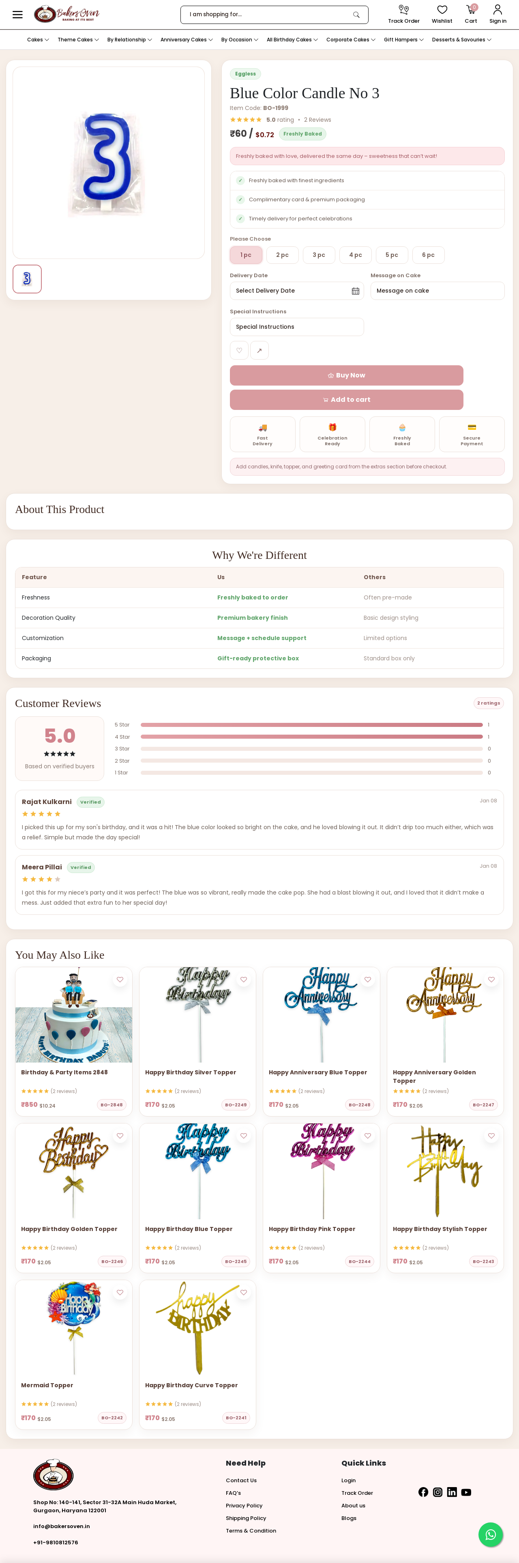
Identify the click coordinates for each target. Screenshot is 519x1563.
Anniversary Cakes (187, 39)
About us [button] (353, 1481)
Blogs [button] (348, 1494)
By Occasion (240, 39)
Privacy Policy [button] (244, 1481)
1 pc (245, 255)
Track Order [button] (357, 1468)
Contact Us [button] (241, 1456)
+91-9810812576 (55, 1518)
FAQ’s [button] (233, 1468)
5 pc (392, 255)
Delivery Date (249, 275)
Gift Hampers (404, 39)
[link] (356, 14)
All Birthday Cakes (292, 39)
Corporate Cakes (351, 39)
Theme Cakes (78, 39)
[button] (18, 15)
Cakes (38, 39)
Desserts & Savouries (462, 39)
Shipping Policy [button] (246, 1494)
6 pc (428, 255)
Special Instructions (258, 311)
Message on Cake (395, 275)
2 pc (282, 255)
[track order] (404, 14)
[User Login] (497, 14)
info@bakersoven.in (61, 1502)
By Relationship (129, 39)
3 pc (319, 255)
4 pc (355, 255)
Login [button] (348, 1456)
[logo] (66, 14)
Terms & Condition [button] (251, 1506)
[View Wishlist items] (442, 14)
